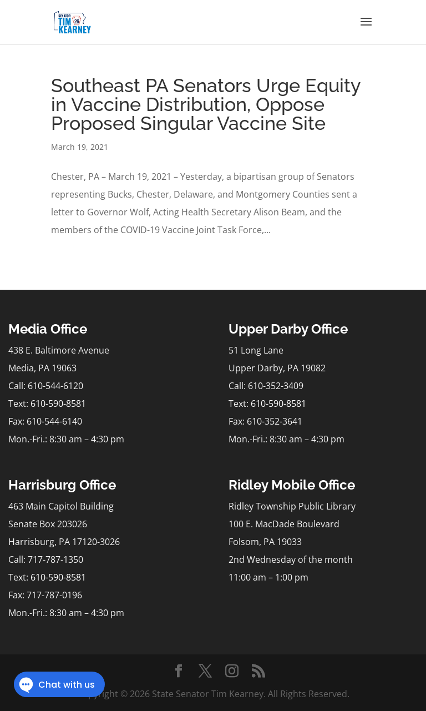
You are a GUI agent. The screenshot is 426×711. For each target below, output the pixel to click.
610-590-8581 (58, 403)
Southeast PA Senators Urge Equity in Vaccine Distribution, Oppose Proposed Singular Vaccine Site (206, 104)
